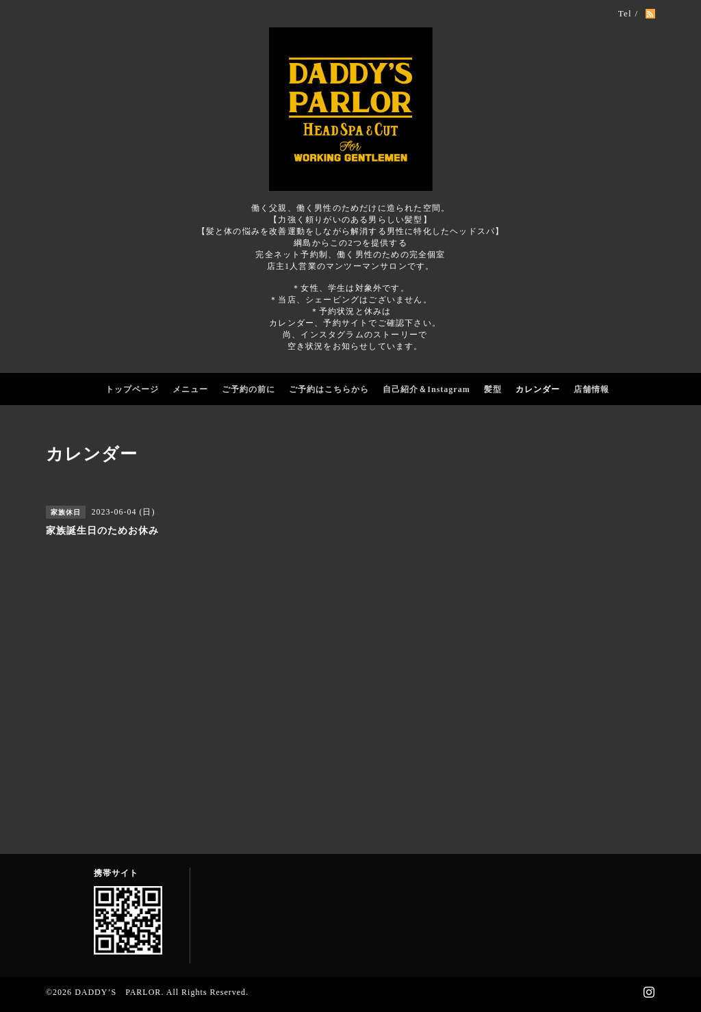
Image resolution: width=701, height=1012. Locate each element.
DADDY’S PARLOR (118, 992)
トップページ (132, 389)
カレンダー (537, 389)
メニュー (190, 389)
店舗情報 (591, 389)
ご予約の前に (248, 389)
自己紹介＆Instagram (426, 389)
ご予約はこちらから (329, 389)
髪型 (493, 389)
